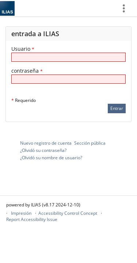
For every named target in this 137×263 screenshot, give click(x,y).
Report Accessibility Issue (31, 219)
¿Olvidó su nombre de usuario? (51, 158)
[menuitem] (126, 8)
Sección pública (90, 143)
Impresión (21, 213)
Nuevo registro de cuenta (46, 143)
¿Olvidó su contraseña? (43, 150)
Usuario (22, 48)
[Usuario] (68, 57)
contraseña (27, 70)
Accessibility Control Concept (67, 213)
